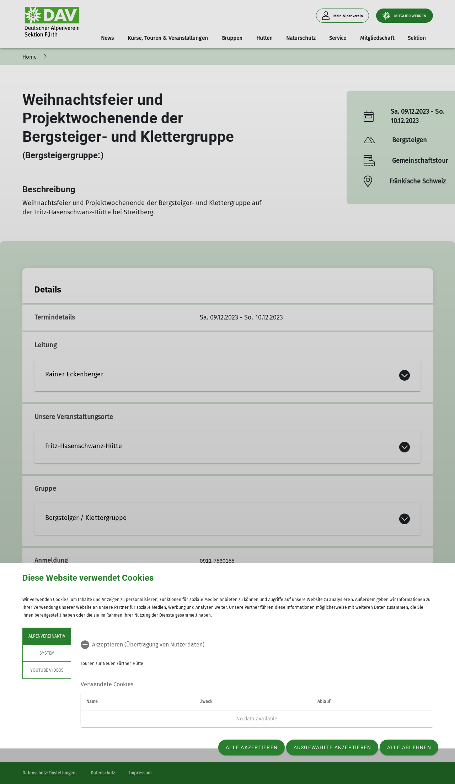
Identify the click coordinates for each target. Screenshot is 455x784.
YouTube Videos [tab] (47, 670)
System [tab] (46, 653)
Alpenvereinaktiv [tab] (46, 636)
